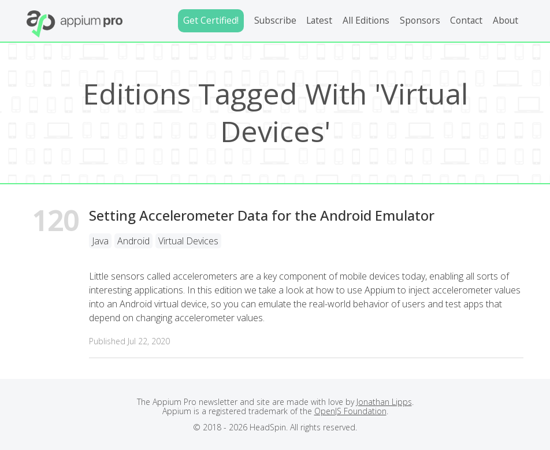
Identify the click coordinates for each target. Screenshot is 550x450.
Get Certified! (211, 20)
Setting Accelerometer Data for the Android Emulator (261, 215)
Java (100, 241)
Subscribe (275, 20)
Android (133, 241)
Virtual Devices (188, 241)
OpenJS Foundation (350, 411)
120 (55, 223)
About (505, 20)
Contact (466, 20)
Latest (319, 20)
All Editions (366, 20)
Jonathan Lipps (384, 401)
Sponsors (420, 20)
